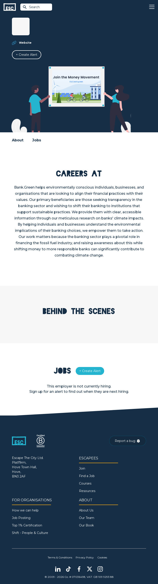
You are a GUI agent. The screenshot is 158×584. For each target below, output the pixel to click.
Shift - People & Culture (30, 533)
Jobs (36, 140)
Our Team (86, 518)
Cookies (102, 557)
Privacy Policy (85, 557)
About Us (86, 510)
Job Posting (21, 518)
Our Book (86, 525)
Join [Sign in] (82, 468)
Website (25, 42)
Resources (87, 491)
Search (31, 7)
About (17, 140)
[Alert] (26, 54)
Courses (85, 483)
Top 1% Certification (27, 525)
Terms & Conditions (60, 557)
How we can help (25, 510)
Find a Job (87, 476)
